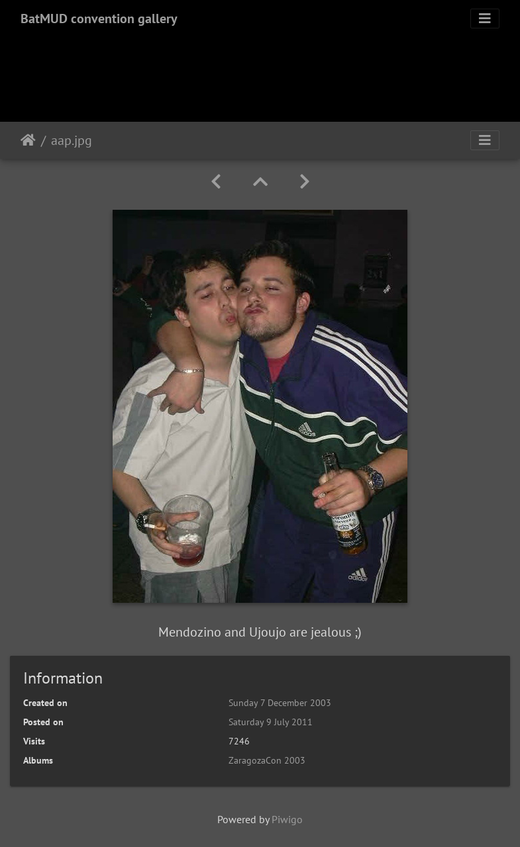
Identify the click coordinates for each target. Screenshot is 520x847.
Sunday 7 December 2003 (280, 703)
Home (28, 140)
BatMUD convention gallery (99, 18)
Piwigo (287, 819)
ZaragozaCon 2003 (267, 760)
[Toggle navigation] (484, 18)
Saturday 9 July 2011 (271, 722)
